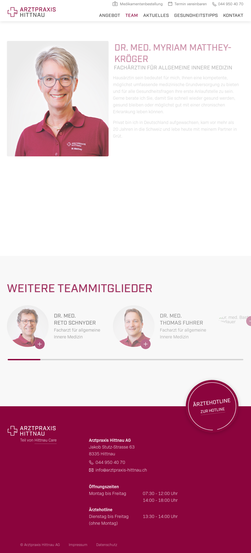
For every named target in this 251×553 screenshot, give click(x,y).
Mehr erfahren (55, 327)
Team (131, 15)
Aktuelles (156, 15)
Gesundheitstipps (196, 15)
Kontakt (233, 15)
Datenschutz (106, 544)
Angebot (109, 15)
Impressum (78, 544)
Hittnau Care (45, 440)
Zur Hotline (212, 403)
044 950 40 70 (230, 4)
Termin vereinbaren (191, 4)
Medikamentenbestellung (141, 4)
